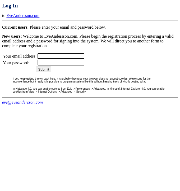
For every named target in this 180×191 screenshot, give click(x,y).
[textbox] (61, 56)
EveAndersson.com (22, 15)
